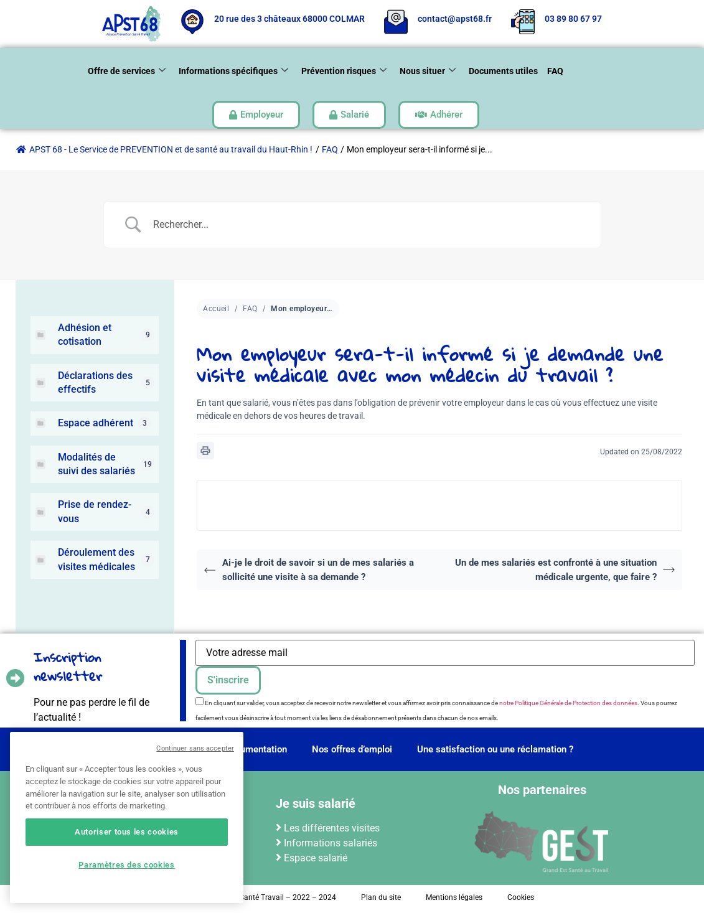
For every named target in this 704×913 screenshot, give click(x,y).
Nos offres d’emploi (352, 749)
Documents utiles (503, 71)
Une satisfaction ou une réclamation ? (495, 749)
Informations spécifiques (233, 71)
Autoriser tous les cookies (127, 831)
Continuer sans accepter (195, 748)
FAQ (555, 71)
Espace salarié (315, 858)
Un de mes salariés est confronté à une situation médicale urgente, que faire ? (565, 570)
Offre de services (127, 71)
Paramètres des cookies (126, 864)
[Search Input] (367, 224)
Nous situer (428, 71)
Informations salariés (330, 843)
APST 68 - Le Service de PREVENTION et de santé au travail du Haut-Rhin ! (164, 149)
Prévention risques (344, 71)
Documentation (255, 749)
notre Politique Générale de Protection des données (568, 703)
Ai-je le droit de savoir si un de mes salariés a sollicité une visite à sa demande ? (308, 570)
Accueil (216, 308)
